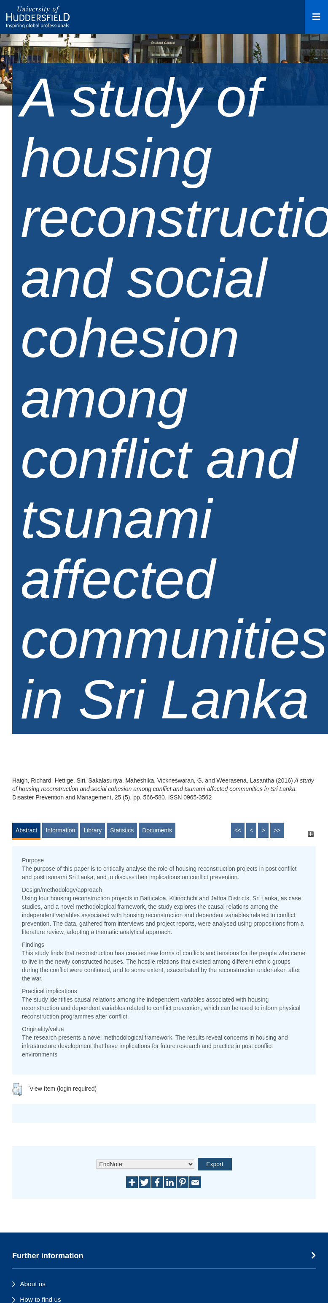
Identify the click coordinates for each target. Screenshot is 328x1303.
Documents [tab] (157, 830)
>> (277, 830)
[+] (310, 834)
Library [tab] (92, 830)
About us (33, 1283)
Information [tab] (60, 830)
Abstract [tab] (26, 830)
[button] (17, 1089)
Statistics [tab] (122, 830)
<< (237, 830)
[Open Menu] (316, 17)
